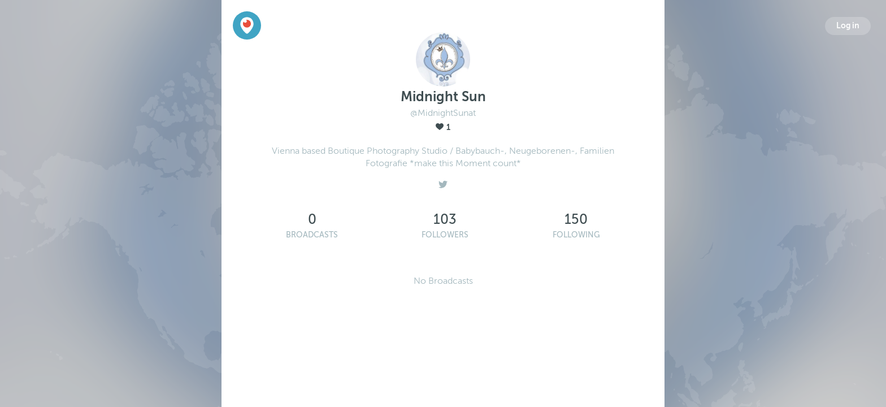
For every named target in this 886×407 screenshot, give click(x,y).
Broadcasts (312, 235)
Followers (445, 235)
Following (576, 235)
